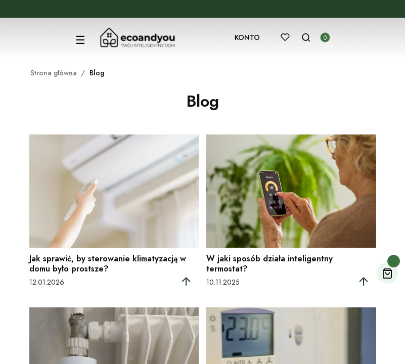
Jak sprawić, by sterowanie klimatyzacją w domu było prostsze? (107, 264)
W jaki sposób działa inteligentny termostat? (269, 264)
